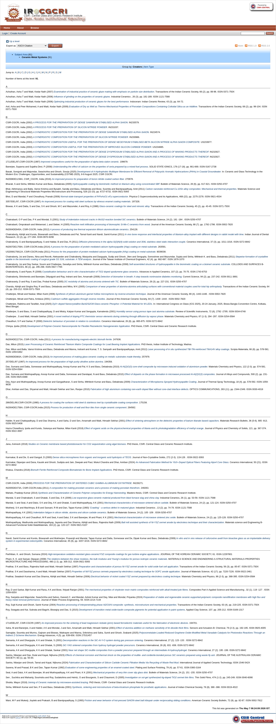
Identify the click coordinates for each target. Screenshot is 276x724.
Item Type (149, 66)
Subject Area (21, 54)
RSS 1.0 (252, 45)
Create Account (18, 33)
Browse (35, 28)
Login (5, 33)
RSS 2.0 (265, 45)
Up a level (14, 41)
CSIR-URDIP (42, 716)
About (20, 28)
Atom (240, 45)
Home (7, 28)
